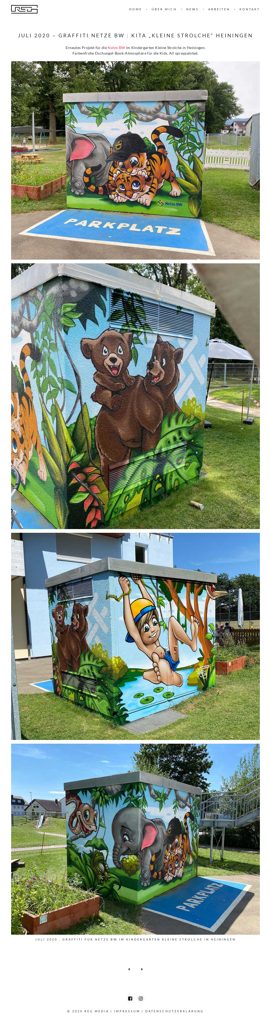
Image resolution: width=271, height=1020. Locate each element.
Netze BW (116, 47)
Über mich (164, 9)
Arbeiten (219, 9)
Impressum (127, 1011)
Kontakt (250, 9)
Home (135, 9)
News (192, 9)
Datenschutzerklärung (174, 1011)
